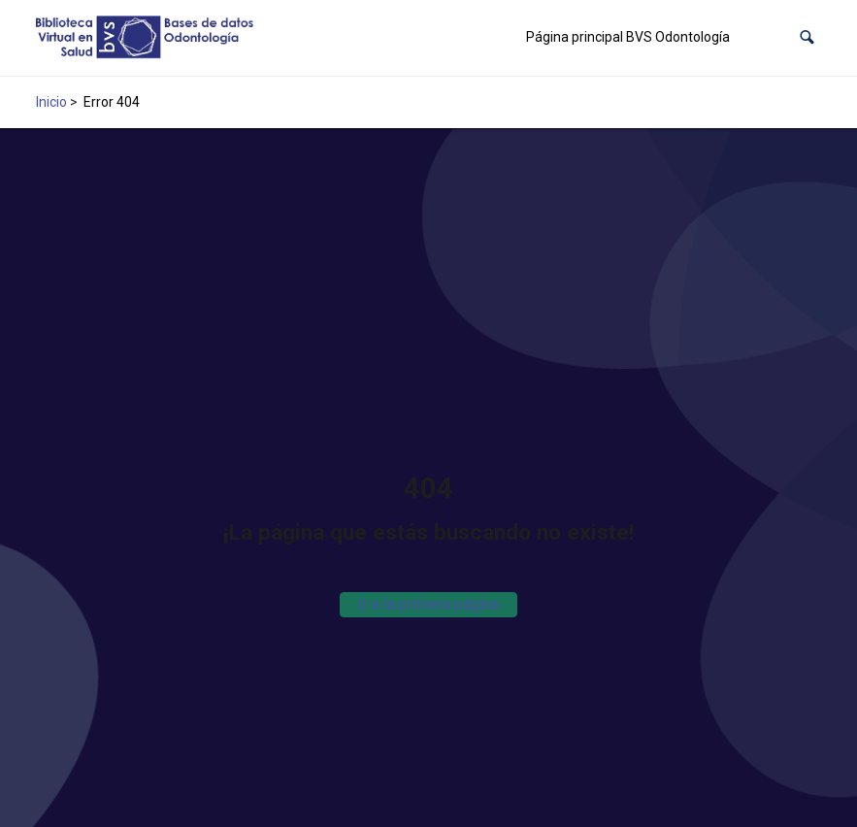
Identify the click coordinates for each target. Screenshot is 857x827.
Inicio (51, 102)
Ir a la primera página (428, 604)
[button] (807, 37)
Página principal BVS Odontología (628, 37)
